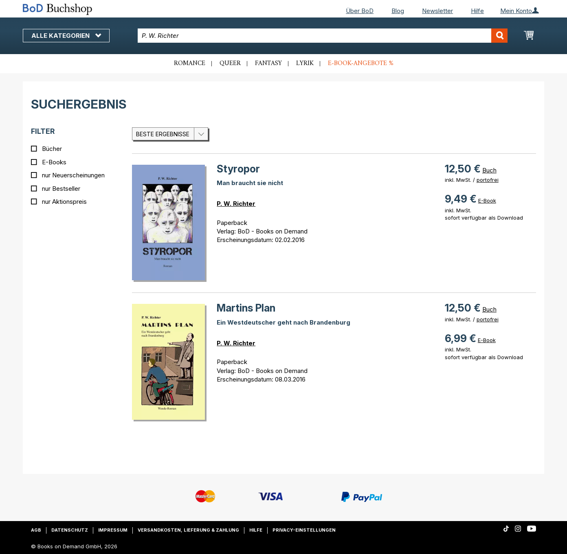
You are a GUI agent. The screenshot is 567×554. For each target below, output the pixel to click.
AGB (36, 530)
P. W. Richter (236, 203)
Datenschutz (69, 530)
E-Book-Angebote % (360, 63)
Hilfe (477, 11)
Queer (230, 63)
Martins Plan (246, 308)
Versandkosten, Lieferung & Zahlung (188, 530)
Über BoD (360, 11)
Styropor (238, 169)
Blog (397, 11)
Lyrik (305, 63)
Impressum (112, 530)
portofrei (488, 180)
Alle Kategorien (66, 35)
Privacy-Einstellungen (304, 530)
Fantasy (268, 63)
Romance (189, 63)
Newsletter (437, 11)
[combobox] (323, 35)
